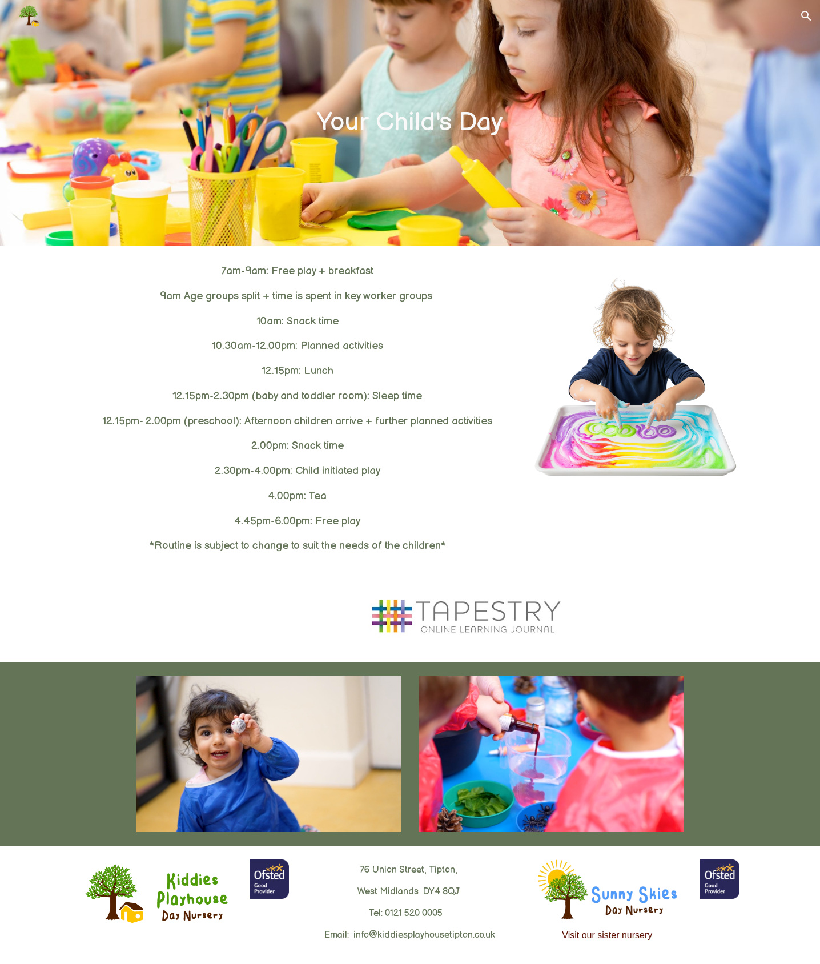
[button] (806, 16)
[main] (410, 123)
